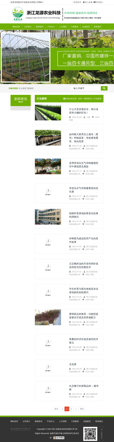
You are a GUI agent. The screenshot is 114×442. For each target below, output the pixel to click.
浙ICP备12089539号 (64, 433)
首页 (80, 99)
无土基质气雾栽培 (26, 88)
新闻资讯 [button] (39, 27)
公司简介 (28, 27)
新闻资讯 (88, 99)
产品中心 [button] (51, 27)
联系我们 (98, 2)
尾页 (82, 409)
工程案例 (74, 27)
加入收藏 (87, 2)
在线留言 (86, 27)
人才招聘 (63, 27)
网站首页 (16, 27)
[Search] (86, 88)
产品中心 (50, 421)
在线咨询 (77, 2)
